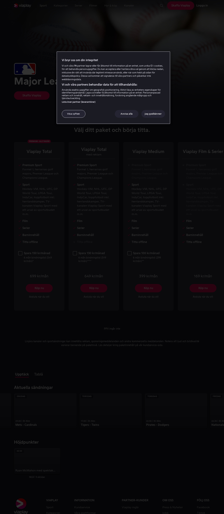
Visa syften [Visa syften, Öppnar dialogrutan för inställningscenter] (73, 114)
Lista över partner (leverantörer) (79, 102)
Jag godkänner (153, 114)
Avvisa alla (127, 114)
